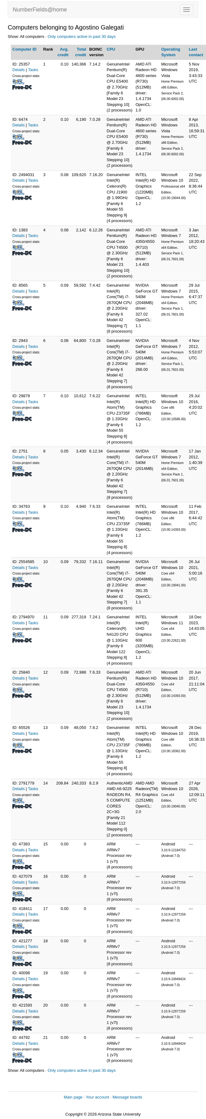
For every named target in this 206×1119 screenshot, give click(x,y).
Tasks (33, 69)
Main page (73, 1097)
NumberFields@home (40, 10)
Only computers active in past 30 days (82, 36)
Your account (97, 1097)
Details (18, 69)
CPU (111, 49)
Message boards (127, 1097)
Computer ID (24, 49)
